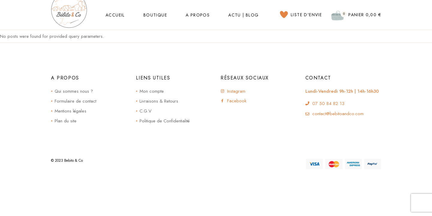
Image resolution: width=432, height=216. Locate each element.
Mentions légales (70, 111)
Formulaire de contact (75, 101)
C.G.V (146, 111)
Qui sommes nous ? (74, 91)
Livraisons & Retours (159, 101)
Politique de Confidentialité (165, 121)
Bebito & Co (73, 160)
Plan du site (65, 121)
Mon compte (152, 91)
